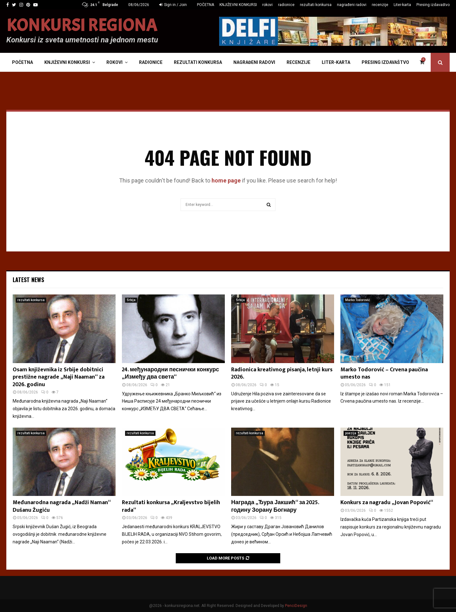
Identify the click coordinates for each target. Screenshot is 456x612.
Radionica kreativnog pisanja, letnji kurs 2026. (281, 373)
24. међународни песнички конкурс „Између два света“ (170, 373)
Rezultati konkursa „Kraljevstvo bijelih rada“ (171, 506)
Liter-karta (402, 5)
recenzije (380, 5)
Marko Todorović (357, 300)
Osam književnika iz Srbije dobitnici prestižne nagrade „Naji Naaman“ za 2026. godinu (58, 377)
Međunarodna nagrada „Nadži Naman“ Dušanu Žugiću (62, 506)
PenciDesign (296, 605)
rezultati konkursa (316, 5)
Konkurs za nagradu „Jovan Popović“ (386, 502)
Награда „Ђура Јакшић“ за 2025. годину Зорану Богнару (275, 506)
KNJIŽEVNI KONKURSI (238, 5)
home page (226, 180)
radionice (286, 5)
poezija (350, 433)
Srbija (131, 300)
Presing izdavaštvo (433, 5)
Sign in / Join (173, 5)
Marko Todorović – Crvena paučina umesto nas (384, 373)
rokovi (267, 5)
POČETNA (205, 5)
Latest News (28, 279)
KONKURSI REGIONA (81, 25)
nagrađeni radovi (351, 5)
